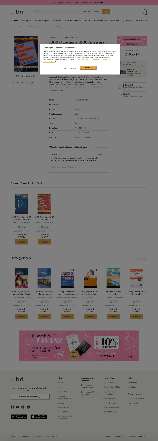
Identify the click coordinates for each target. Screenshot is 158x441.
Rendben (88, 68)
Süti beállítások (70, 68)
